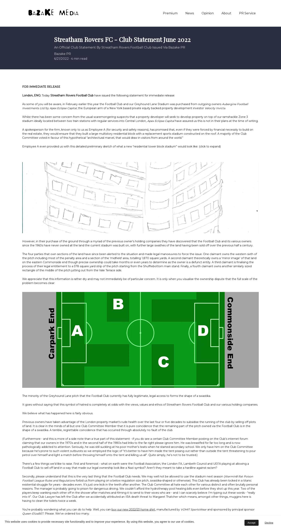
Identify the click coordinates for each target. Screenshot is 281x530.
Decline (269, 522)
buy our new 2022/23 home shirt (133, 509)
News (189, 13)
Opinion (208, 13)
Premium (170, 13)
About (226, 13)
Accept (251, 522)
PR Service (247, 13)
